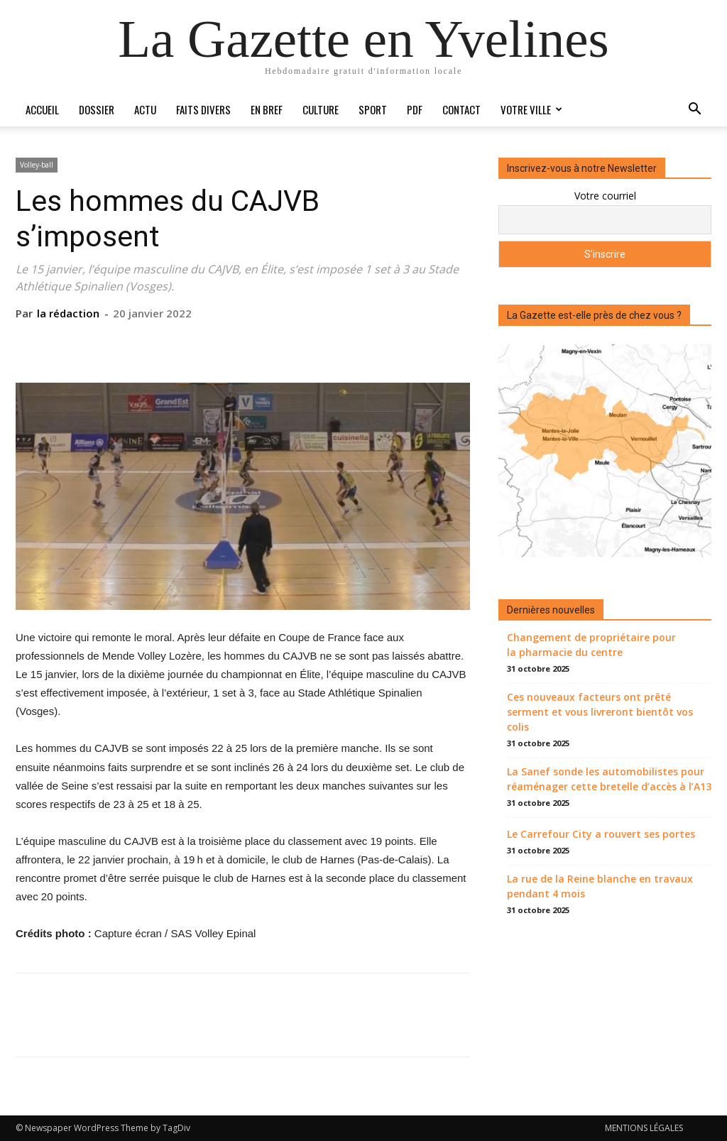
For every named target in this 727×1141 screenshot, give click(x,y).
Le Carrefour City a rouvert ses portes (601, 834)
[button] (694, 110)
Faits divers (203, 109)
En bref (267, 109)
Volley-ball (36, 165)
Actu (145, 109)
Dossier (96, 109)
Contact (461, 109)
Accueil (42, 109)
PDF (414, 109)
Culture (320, 109)
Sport (373, 109)
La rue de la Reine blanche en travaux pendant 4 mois (600, 886)
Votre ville (531, 109)
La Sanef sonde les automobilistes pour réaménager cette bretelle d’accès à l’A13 (609, 779)
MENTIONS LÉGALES (644, 1128)
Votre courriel (605, 195)
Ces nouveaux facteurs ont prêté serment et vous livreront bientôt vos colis (600, 711)
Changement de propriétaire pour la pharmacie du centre (591, 644)
